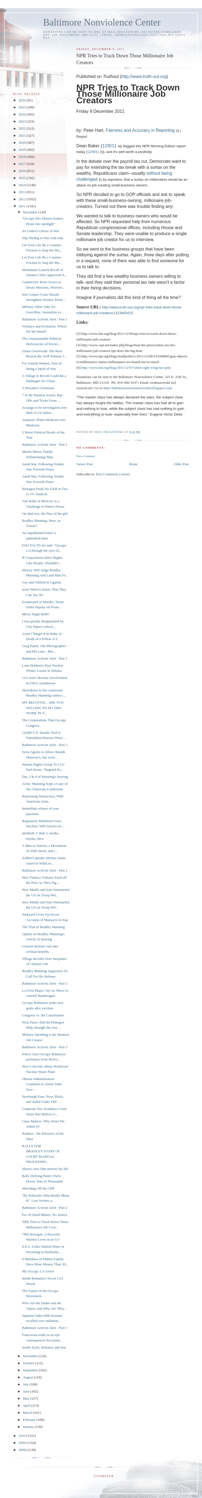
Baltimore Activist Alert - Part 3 (44, 745)
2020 (22, 143)
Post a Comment (85, 456)
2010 (22, 1436)
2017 (22, 164)
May (26, 1398)
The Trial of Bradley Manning (43, 927)
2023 (22, 121)
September (31, 1370)
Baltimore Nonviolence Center (102, 22)
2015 (22, 178)
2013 (22, 192)
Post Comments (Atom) (113, 474)
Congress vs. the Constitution (43, 1015)
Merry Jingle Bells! (35, 614)
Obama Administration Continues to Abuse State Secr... (42, 1084)
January (29, 1427)
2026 (22, 100)
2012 (22, 199)
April (27, 1405)
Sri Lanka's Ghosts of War (40, 231)
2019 (22, 150)
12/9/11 (109, 145)
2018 (22, 157)
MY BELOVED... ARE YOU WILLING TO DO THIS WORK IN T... (43, 707)
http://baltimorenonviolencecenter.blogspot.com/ (138, 388)
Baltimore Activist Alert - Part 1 (44, 319)
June (26, 1391)
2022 (22, 128)
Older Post (181, 464)
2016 (22, 171)
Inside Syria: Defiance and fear (44, 1347)
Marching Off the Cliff (38, 1188)
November (31, 1356)
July (26, 1384)
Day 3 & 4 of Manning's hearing (45, 777)
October (29, 1363)
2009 (22, 1443)
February (30, 1420)
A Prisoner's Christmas (38, 388)
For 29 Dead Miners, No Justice (44, 1215)
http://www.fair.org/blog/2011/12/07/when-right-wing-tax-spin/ (126, 368)
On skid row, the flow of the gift (44, 513)
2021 (22, 135)
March (28, 1412)
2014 (22, 185)
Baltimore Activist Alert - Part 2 (44, 444)
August (28, 1377)
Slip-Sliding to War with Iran (42, 238)
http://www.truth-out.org (144, 76)
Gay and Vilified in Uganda (41, 582)
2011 (22, 206)
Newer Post (84, 464)
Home (133, 464)
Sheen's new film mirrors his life (45, 1169)
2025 (22, 107)
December (30, 212)
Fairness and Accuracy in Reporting (140, 130)
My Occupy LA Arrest (38, 1271)
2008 (22, 1450)
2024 (22, 114)
